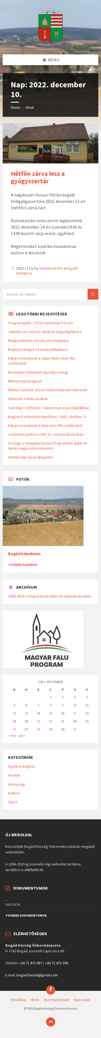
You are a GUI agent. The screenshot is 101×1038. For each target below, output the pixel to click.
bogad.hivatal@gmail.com (37, 975)
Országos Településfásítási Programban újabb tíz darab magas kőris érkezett (48, 445)
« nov (12, 735)
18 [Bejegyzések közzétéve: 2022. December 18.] (87, 713)
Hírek (30, 107)
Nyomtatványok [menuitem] (56, 999)
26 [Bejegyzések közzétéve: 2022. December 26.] (14, 729)
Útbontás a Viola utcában (28, 398)
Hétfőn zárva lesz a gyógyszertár (38, 177)
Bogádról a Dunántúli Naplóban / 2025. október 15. (48, 416)
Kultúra (13, 793)
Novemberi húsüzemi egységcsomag (38, 372)
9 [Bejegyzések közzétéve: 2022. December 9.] (63, 705)
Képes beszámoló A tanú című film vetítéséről (45, 425)
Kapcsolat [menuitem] (82, 999)
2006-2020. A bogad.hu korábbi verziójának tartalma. (50, 596)
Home (15, 107)
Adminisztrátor (51, 268)
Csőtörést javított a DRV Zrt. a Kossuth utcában (45, 434)
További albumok (22, 565)
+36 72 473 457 (30, 963)
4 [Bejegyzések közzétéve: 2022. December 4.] (87, 697)
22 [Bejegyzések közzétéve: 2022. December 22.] (50, 721)
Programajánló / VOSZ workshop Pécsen (40, 322)
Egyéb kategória (21, 766)
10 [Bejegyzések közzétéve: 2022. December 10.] (74, 705)
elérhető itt (34, 869)
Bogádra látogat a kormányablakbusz (38, 349)
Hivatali (14, 775)
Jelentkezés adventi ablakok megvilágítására (44, 331)
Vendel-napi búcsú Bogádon (30, 457)
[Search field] (50, 294)
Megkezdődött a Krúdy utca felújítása (38, 340)
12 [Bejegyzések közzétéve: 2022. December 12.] (14, 713)
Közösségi (16, 784)
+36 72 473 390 (56, 963)
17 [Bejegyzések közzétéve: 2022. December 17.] (74, 713)
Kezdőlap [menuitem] (18, 999)
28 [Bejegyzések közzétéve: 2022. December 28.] (38, 729)
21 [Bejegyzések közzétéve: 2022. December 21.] (38, 721)
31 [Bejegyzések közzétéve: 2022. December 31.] (74, 729)
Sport (12, 802)
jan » (22, 735)
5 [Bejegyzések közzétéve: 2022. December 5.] (14, 705)
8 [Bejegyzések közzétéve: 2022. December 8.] (50, 705)
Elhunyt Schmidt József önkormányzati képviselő (47, 389)
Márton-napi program (25, 381)
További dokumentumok (26, 915)
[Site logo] (50, 44)
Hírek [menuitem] (35, 999)
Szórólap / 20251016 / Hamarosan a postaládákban (48, 407)
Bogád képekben (24, 553)
